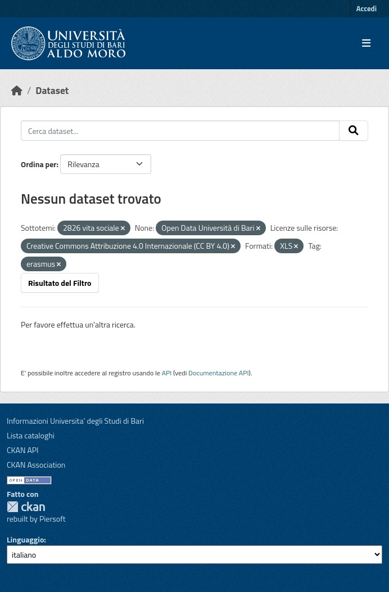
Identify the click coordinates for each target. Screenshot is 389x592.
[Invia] (353, 130)
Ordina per (39, 164)
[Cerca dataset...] (180, 130)
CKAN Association (36, 464)
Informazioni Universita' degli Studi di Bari (75, 421)
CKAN (26, 507)
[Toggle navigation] (366, 43)
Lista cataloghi (31, 435)
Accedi (366, 8)
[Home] (16, 90)
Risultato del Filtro (60, 283)
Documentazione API (218, 372)
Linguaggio (25, 539)
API (167, 372)
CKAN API (23, 450)
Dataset (52, 90)
